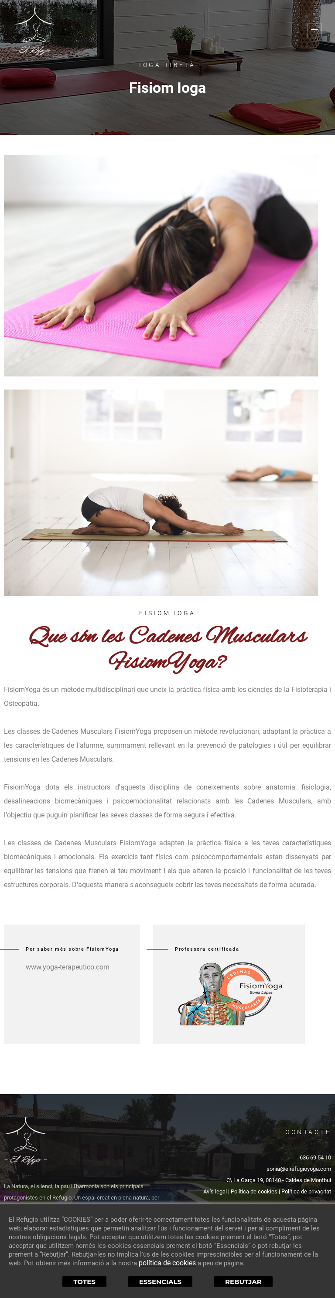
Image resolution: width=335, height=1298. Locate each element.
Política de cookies (254, 1191)
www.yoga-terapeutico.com (67, 967)
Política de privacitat (306, 1191)
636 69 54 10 (315, 1157)
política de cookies (167, 1263)
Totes (84, 1282)
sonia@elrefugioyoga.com (299, 1169)
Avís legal (215, 1191)
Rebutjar (243, 1282)
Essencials (160, 1282)
